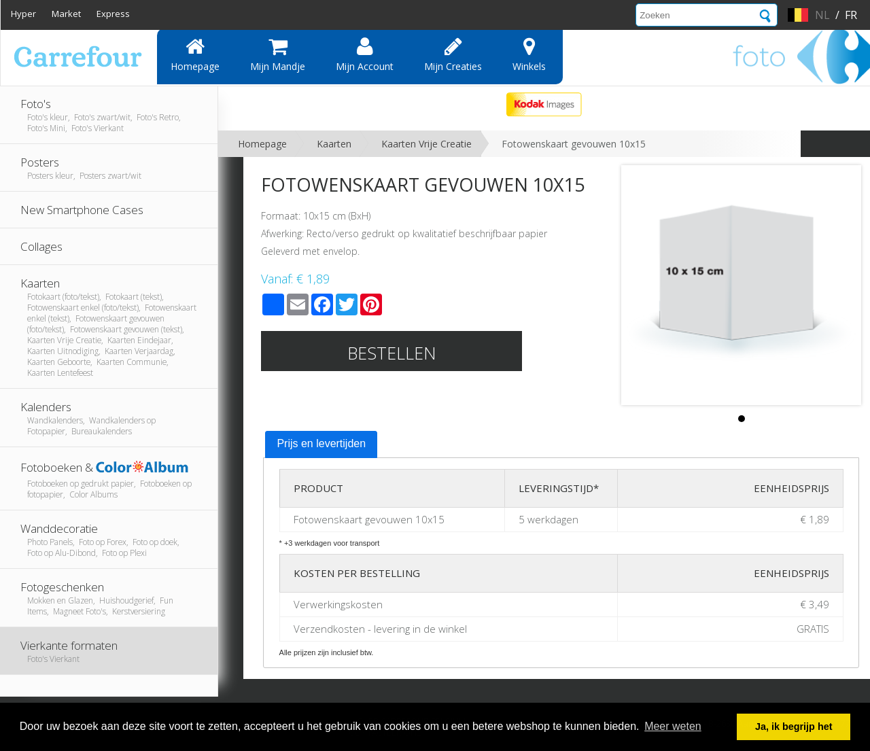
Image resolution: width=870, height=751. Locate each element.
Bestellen (391, 352)
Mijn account (365, 54)
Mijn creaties (453, 54)
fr (851, 14)
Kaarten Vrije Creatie (426, 143)
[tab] (321, 444)
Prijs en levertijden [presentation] (321, 443)
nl (822, 14)
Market (66, 13)
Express (113, 13)
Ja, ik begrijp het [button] (794, 726)
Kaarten (334, 143)
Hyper (23, 13)
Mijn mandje (277, 54)
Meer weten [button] (672, 726)
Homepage (195, 54)
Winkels (529, 54)
